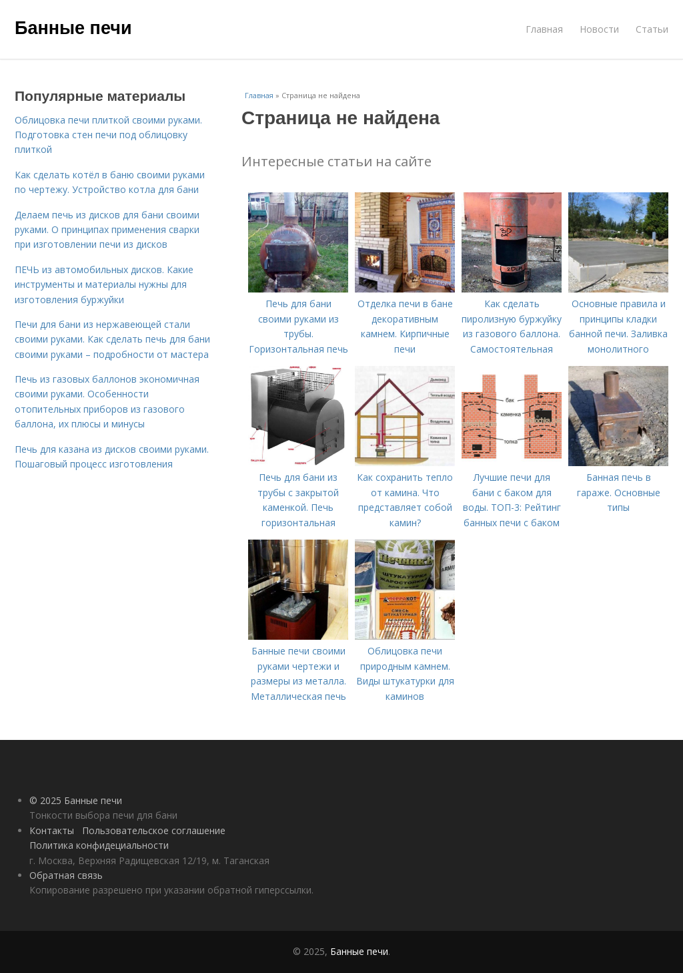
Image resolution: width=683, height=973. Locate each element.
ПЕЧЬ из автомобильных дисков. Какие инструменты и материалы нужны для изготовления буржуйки (104, 284)
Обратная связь (66, 875)
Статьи (652, 29)
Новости (599, 29)
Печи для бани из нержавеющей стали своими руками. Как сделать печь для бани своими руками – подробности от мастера (112, 339)
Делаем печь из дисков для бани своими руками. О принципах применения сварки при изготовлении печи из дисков (107, 229)
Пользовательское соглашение (153, 830)
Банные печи (73, 28)
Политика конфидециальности (99, 845)
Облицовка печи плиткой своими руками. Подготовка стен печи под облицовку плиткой (108, 135)
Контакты (51, 830)
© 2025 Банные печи (75, 800)
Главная (544, 29)
